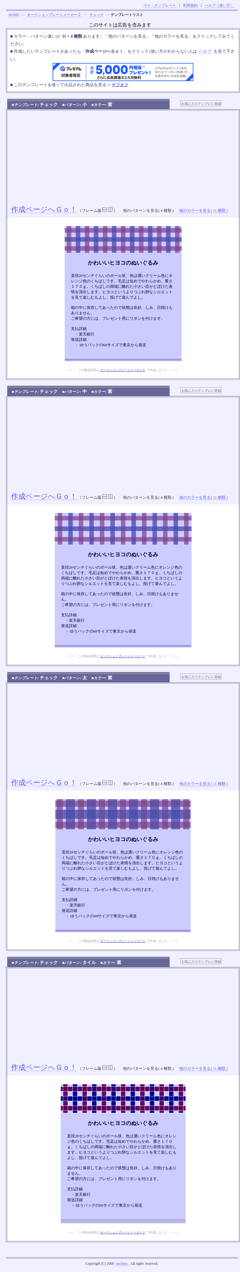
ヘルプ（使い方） (219, 5)
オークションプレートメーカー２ (54, 15)
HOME (13, 15)
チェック (96, 15)
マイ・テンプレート (159, 5)
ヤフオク (120, 85)
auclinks (122, 1263)
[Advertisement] (123, 155)
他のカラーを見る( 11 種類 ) (203, 210)
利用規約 (190, 5)
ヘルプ (205, 51)
